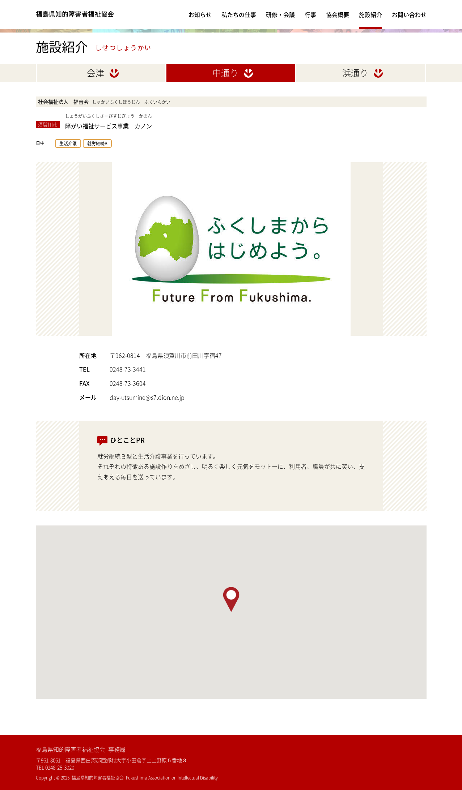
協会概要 (337, 14)
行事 (310, 14)
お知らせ (200, 14)
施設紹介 (370, 14)
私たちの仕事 (238, 14)
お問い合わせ (409, 14)
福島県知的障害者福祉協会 (83, 14)
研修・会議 (280, 14)
